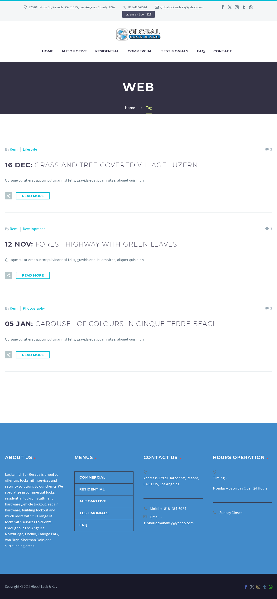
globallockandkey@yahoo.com (182, 7)
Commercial (140, 51)
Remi (14, 149)
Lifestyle (30, 149)
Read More (33, 196)
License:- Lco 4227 (138, 14)
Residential (107, 51)
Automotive (74, 51)
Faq (201, 51)
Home (47, 51)
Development (34, 228)
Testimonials (174, 51)
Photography (34, 308)
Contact (222, 51)
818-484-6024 (137, 7)
